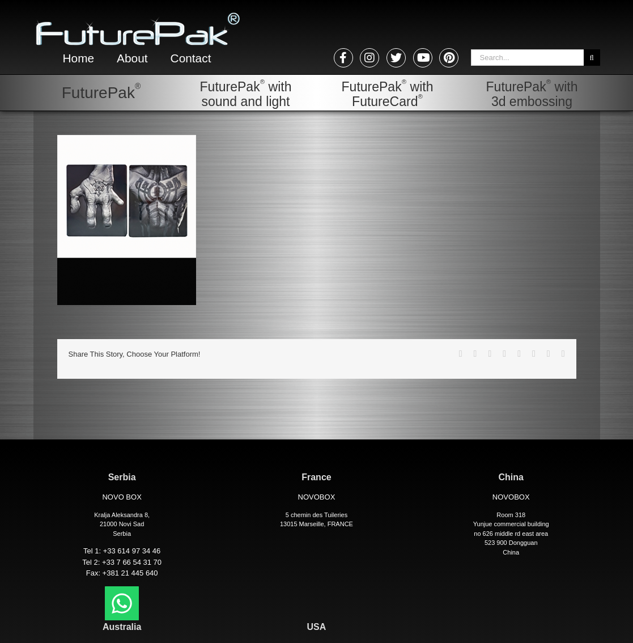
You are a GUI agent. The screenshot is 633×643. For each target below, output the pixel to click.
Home (79, 59)
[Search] (592, 57)
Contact (195, 59)
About (134, 59)
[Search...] (527, 57)
